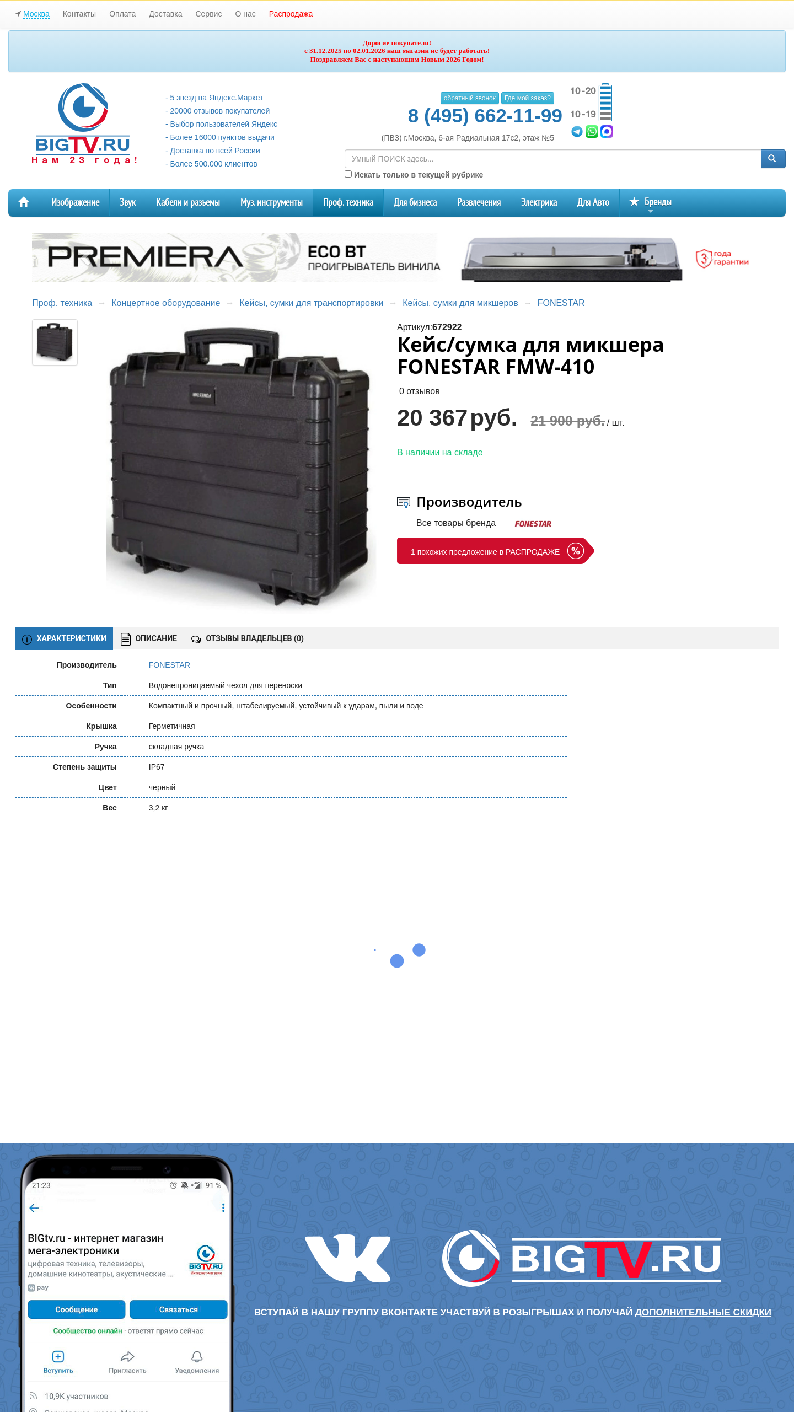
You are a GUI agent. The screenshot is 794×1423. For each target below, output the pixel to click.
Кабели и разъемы (188, 202)
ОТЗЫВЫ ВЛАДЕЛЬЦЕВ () (247, 638)
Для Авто (593, 202)
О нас (245, 13)
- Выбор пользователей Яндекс (221, 124)
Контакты (79, 13)
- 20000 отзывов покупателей (217, 110)
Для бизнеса (415, 202)
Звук (128, 202)
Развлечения (479, 202)
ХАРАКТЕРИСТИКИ (64, 639)
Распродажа (291, 13)
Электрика (539, 202)
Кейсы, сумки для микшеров (460, 303)
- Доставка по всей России (212, 150)
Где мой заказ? (528, 98)
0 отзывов (419, 391)
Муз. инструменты (271, 202)
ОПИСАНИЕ (149, 639)
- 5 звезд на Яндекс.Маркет (214, 97)
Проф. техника (348, 202)
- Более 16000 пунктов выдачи (220, 137)
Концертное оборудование (165, 303)
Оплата (122, 13)
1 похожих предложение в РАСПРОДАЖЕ (485, 551)
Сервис (208, 13)
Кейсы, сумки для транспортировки (311, 303)
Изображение (75, 202)
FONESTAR (561, 303)
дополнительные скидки (703, 1312)
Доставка (165, 13)
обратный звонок (470, 98)
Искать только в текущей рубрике (414, 174)
